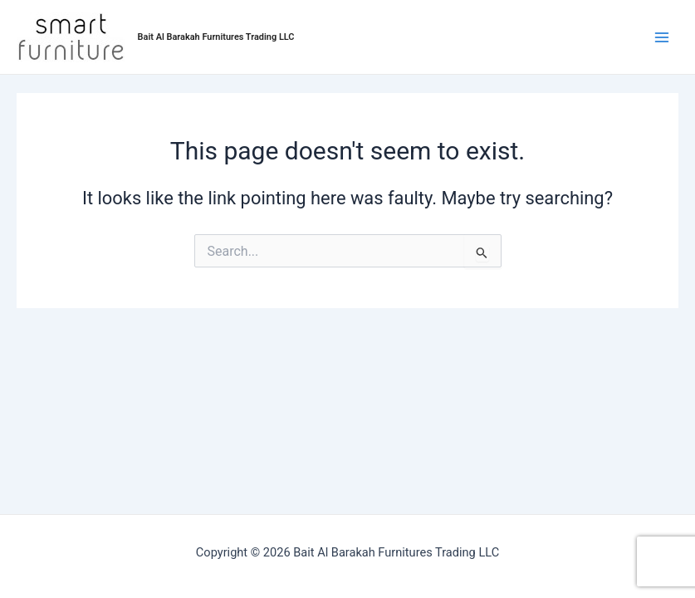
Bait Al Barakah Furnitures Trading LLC (216, 37)
